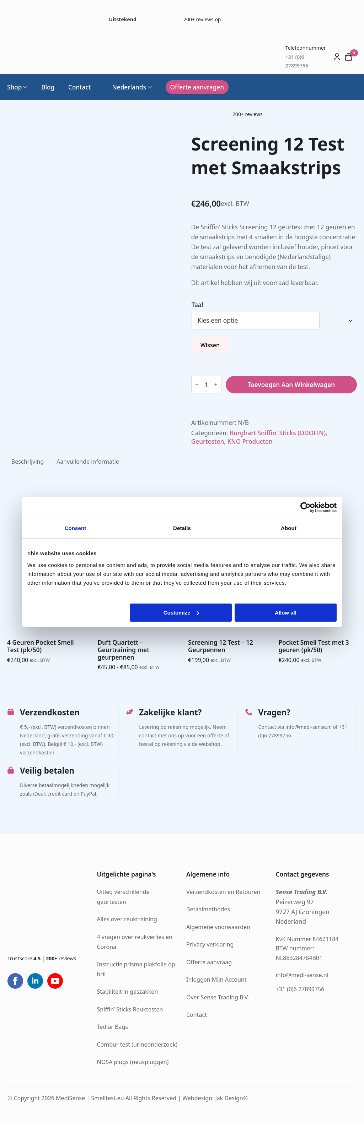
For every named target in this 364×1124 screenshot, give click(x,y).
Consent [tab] (75, 528)
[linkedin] (35, 981)
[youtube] (55, 981)
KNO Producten (249, 441)
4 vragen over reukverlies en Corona (134, 942)
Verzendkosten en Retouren (223, 892)
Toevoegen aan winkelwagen (291, 385)
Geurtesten (207, 441)
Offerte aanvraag (209, 962)
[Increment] (216, 384)
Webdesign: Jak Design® (215, 1098)
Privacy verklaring (210, 944)
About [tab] (288, 528)
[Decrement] (197, 384)
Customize (181, 613)
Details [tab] (182, 528)
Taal (197, 305)
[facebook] (15, 981)
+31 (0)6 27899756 (300, 989)
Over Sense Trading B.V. (217, 997)
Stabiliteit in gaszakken (127, 991)
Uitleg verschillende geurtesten (123, 897)
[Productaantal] (206, 384)
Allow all (285, 613)
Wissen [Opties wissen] (210, 345)
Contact (79, 87)
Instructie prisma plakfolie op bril (136, 969)
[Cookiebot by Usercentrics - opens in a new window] (305, 507)
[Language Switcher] (149, 87)
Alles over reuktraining (127, 919)
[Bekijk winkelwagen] (349, 57)
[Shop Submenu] (24, 87)
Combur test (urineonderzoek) (137, 1044)
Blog (47, 87)
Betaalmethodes (208, 909)
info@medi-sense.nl (302, 975)
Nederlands (125, 87)
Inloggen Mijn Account (216, 979)
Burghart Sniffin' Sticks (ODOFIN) (278, 433)
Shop (14, 87)
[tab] (27, 461)
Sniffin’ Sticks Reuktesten (130, 1009)
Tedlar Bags (112, 1027)
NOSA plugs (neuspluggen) (133, 1062)
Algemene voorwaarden (218, 927)
